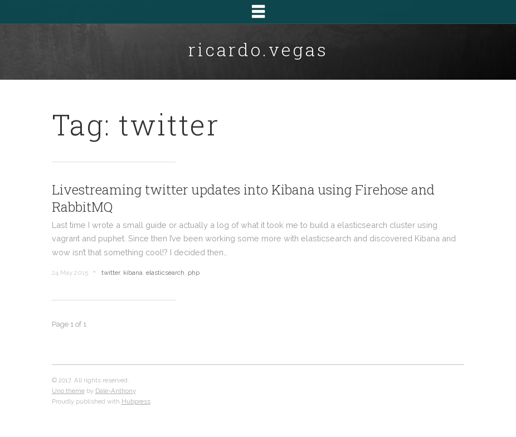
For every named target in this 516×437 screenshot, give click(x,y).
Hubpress (135, 401)
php (193, 272)
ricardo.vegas (258, 49)
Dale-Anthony (115, 391)
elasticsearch (165, 272)
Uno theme (68, 391)
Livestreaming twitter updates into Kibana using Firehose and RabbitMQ (243, 198)
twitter (110, 272)
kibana (133, 272)
